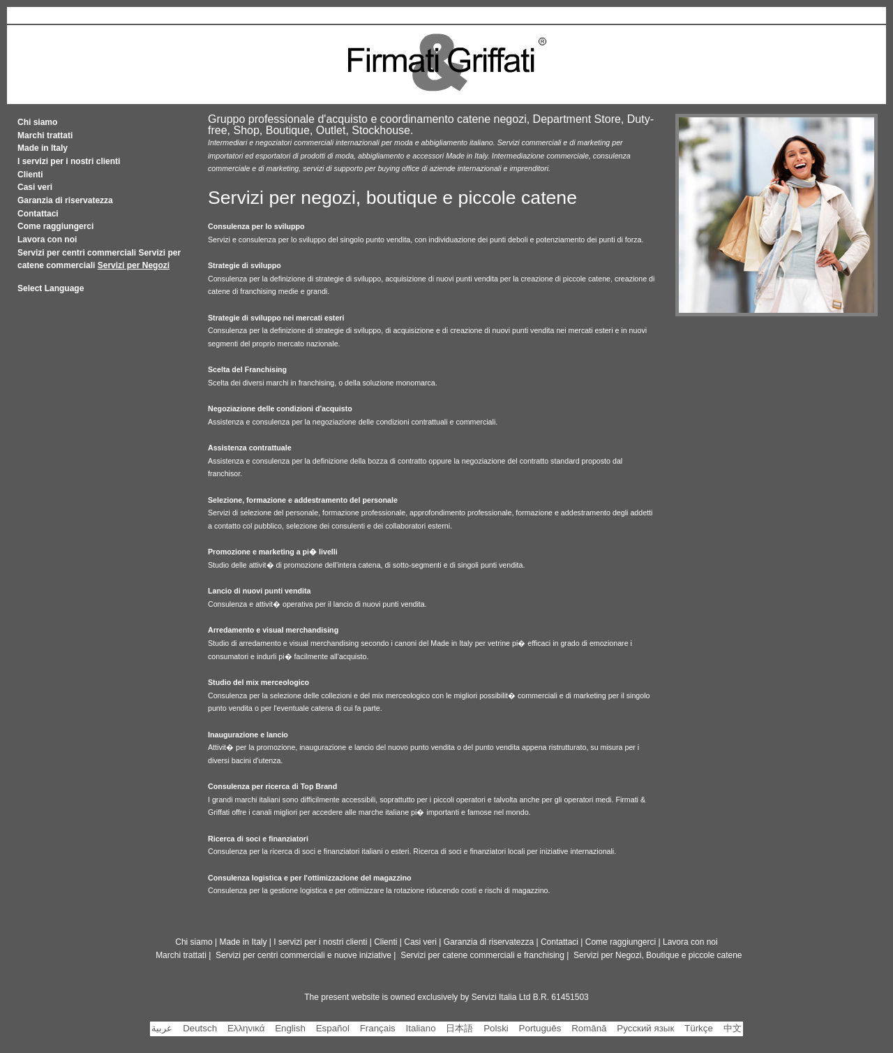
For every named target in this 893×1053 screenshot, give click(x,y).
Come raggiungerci (55, 226)
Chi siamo (37, 122)
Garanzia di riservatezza (65, 200)
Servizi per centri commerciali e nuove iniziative (303, 955)
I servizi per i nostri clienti (68, 161)
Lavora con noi (47, 239)
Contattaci (38, 214)
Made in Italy (42, 148)
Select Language (50, 288)
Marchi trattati (45, 135)
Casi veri (34, 187)
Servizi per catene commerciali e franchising (482, 955)
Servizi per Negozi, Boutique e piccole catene (657, 955)
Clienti (30, 174)
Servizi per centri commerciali (76, 253)
